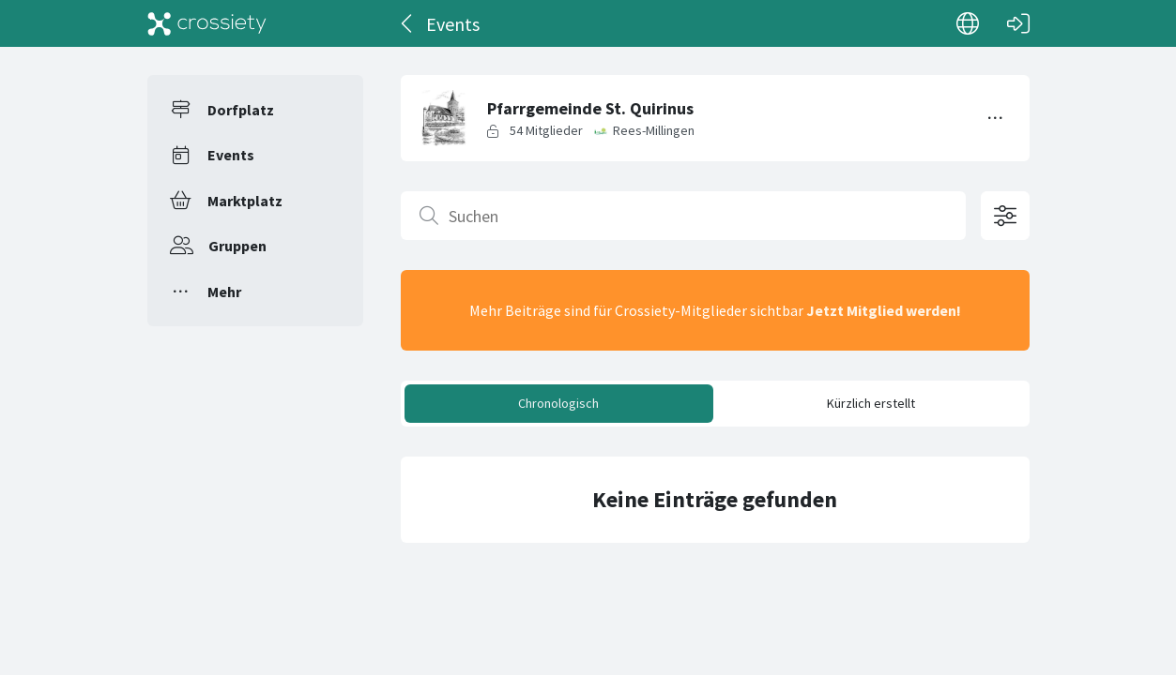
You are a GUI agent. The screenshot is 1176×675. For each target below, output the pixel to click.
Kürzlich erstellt (871, 403)
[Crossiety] (207, 23)
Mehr (224, 291)
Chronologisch (558, 403)
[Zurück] (407, 23)
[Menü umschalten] (996, 118)
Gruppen (237, 245)
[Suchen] (683, 215)
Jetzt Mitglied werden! (883, 310)
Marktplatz (245, 200)
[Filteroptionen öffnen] (1005, 215)
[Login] (1018, 23)
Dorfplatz (240, 109)
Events (230, 154)
